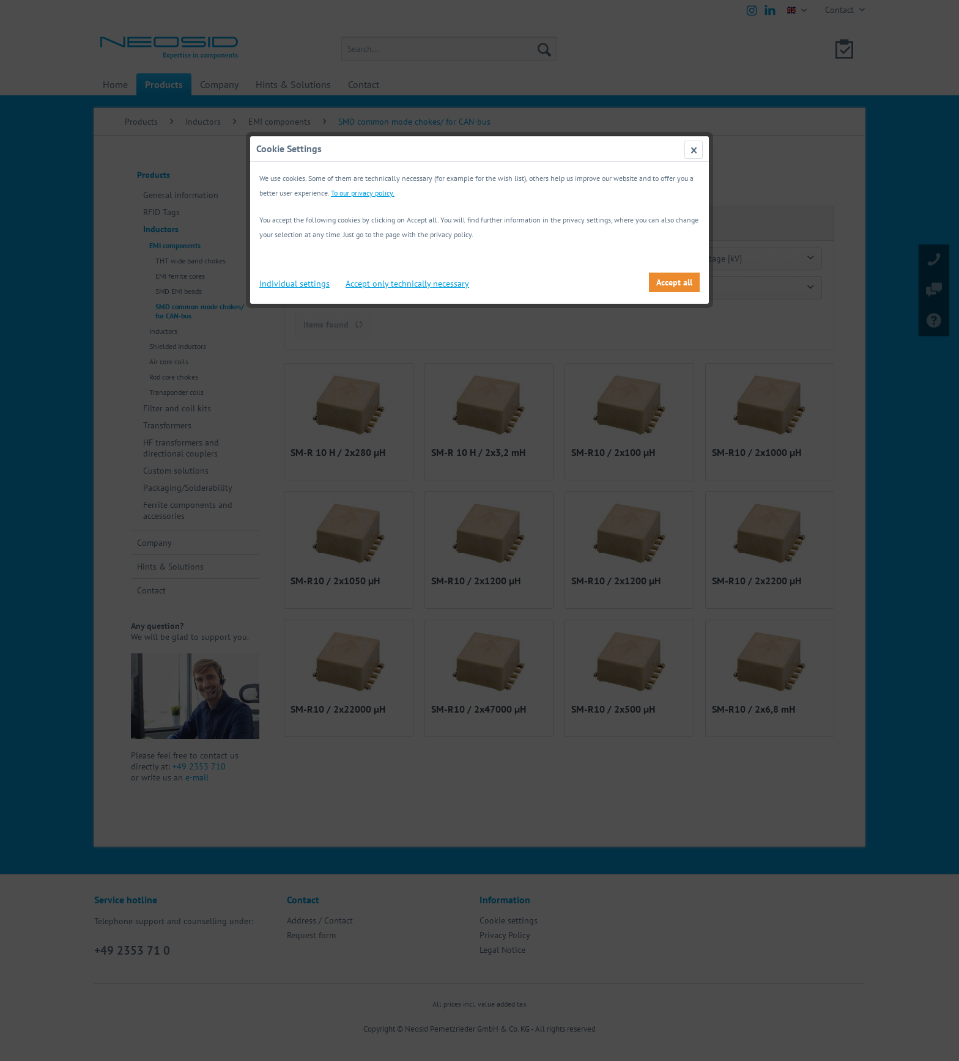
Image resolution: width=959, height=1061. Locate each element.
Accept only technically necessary (407, 283)
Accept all (674, 282)
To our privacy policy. (362, 192)
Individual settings (294, 283)
